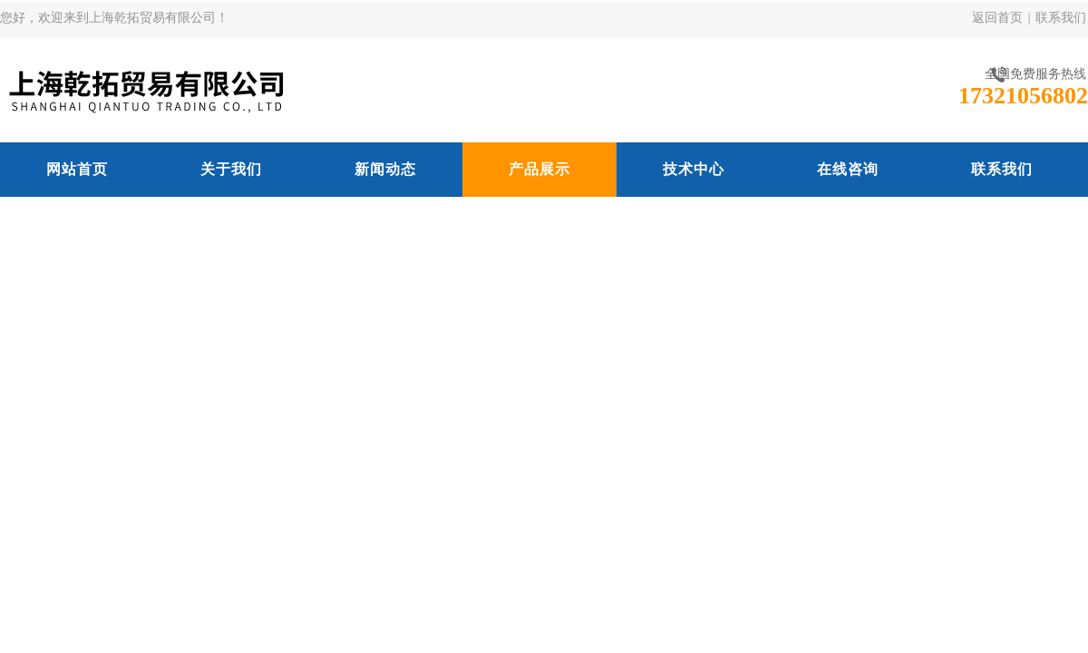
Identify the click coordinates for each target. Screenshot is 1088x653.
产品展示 (539, 169)
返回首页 (997, 17)
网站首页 (77, 169)
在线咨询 (848, 169)
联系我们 (1060, 17)
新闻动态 (385, 169)
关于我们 (231, 169)
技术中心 (693, 169)
